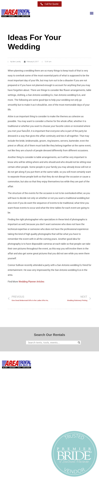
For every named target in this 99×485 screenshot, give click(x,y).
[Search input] (52, 342)
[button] (91, 13)
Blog (4, 429)
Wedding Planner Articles (31, 281)
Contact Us (7, 435)
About (5, 423)
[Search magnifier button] (79, 342)
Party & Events (58, 378)
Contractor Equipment (62, 373)
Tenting (55, 367)
